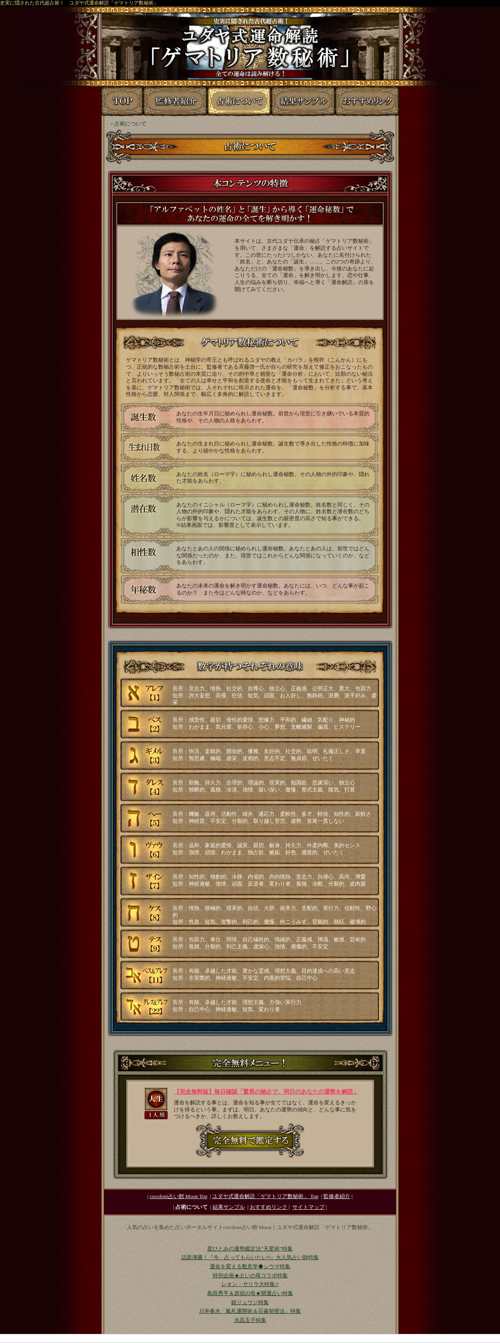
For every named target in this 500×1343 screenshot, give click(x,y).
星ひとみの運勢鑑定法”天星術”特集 (249, 1249)
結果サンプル (229, 1207)
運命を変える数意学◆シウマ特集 (250, 1267)
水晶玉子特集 (250, 1320)
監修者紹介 (336, 1196)
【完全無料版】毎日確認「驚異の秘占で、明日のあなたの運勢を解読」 (266, 1091)
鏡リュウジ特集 (250, 1302)
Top (265, 1196)
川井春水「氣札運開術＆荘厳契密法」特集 (250, 1311)
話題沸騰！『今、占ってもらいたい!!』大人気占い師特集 (250, 1257)
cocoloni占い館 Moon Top (179, 1196)
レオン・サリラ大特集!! (250, 1284)
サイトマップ (308, 1207)
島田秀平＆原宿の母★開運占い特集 (250, 1293)
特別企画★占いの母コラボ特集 (250, 1276)
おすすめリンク (268, 1207)
